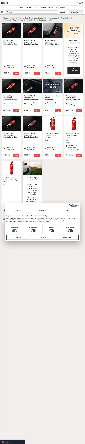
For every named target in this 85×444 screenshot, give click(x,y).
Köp (49, 62)
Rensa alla (8, 442)
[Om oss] (51, 7)
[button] (35, 20)
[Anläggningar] (60, 7)
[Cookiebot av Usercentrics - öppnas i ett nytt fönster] (71, 205)
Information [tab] (42, 210)
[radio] (12, 80)
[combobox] (42, 12)
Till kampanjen (69, 111)
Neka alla (18, 237)
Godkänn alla (67, 237)
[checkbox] (12, 27)
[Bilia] (4, 2)
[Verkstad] (28, 7)
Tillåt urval (42, 237)
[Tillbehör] (43, 7)
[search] (42, 12)
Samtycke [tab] (18, 210)
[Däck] (36, 7)
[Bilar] (21, 7)
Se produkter (69, 338)
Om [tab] (67, 210)
